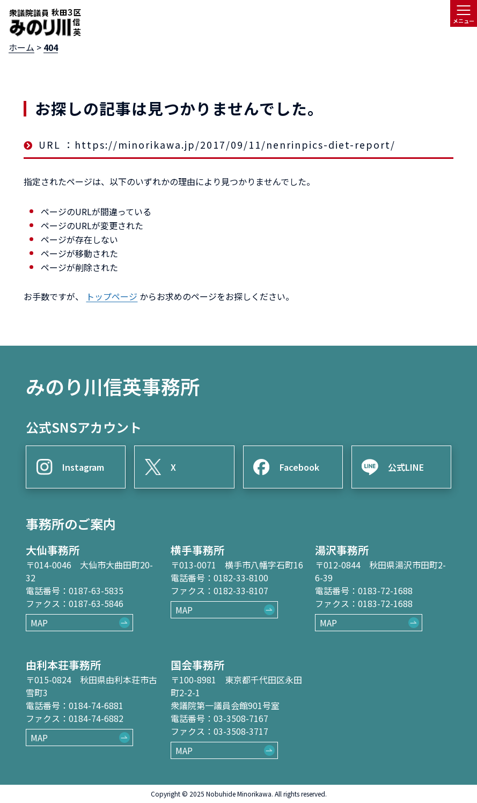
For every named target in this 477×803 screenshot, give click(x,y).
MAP (39, 622)
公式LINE (406, 467)
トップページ (111, 296)
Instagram (83, 467)
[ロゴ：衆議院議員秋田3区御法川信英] (45, 22)
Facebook (299, 467)
